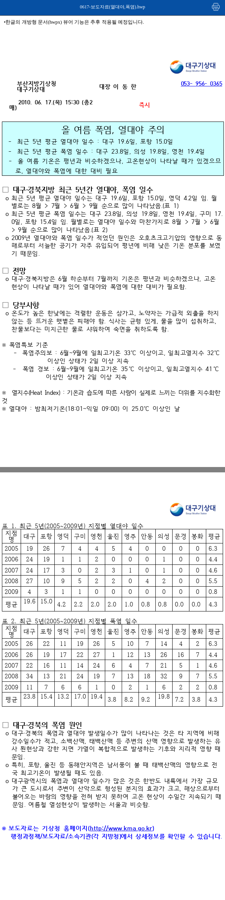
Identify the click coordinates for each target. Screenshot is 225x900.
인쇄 (216, 7)
